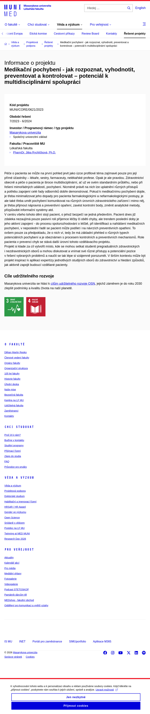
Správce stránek (13, 656)
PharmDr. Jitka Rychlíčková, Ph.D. (34, 152)
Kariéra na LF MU (14, 400)
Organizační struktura (16, 368)
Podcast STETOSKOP (16, 589)
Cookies (30, 656)
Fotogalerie (10, 578)
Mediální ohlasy (12, 573)
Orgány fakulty (12, 363)
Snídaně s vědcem (14, 522)
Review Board (90, 33)
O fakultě (14, 344)
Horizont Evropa (13, 33)
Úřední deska (11, 384)
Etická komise (38, 33)
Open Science (12, 517)
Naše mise (10, 389)
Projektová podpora (15, 491)
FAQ (6, 461)
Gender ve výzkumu (15, 512)
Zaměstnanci (11, 410)
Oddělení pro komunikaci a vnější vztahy (26, 605)
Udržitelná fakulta (13, 405)
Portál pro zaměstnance (47, 641)
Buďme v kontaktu (14, 440)
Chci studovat (19, 427)
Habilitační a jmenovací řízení (20, 501)
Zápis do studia (12, 456)
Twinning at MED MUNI (17, 533)
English (140, 8)
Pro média (10, 568)
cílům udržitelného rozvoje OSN (73, 283)
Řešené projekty (135, 33)
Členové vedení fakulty (16, 357)
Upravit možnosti (107, 692)
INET (22, 641)
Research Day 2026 (15, 538)
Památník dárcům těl (15, 594)
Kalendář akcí (11, 562)
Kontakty (111, 33)
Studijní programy (14, 445)
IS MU (8, 641)
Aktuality (9, 557)
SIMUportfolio (77, 641)
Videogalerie (11, 584)
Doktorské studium (14, 496)
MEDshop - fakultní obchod (19, 600)
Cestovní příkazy (64, 33)
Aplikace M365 (102, 641)
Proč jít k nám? (12, 435)
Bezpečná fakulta (13, 394)
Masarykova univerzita (25, 132)
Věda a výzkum (19, 478)
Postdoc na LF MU (14, 528)
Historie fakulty (12, 378)
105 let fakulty (11, 373)
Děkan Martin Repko (15, 352)
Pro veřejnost (19, 549)
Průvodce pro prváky (15, 466)
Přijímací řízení (12, 451)
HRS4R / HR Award (15, 506)
